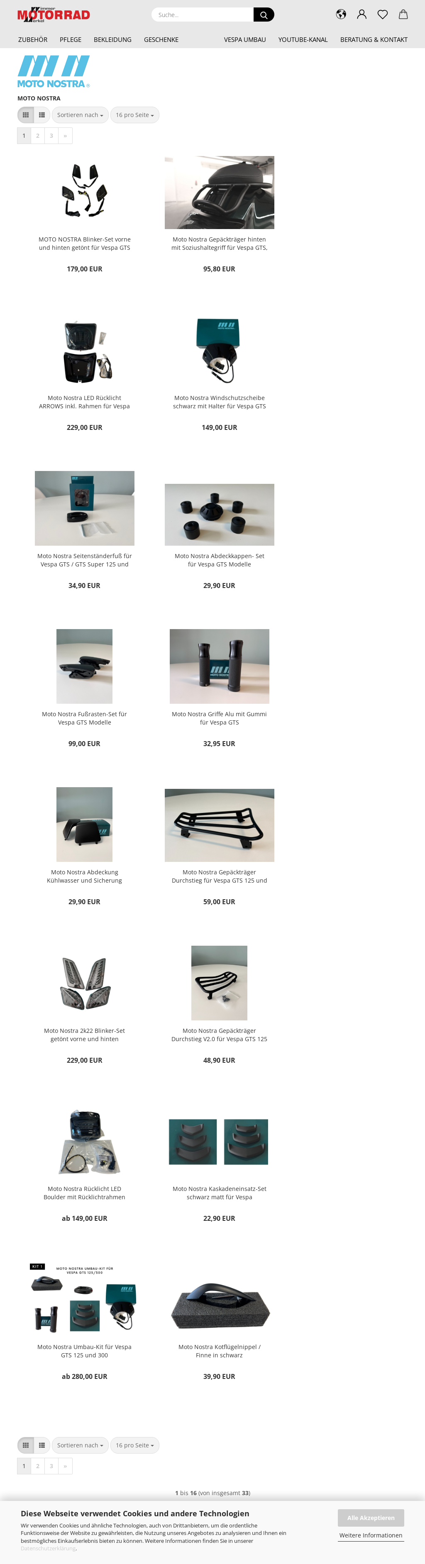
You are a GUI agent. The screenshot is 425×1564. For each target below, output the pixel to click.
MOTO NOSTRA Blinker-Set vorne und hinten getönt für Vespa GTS (82, 243)
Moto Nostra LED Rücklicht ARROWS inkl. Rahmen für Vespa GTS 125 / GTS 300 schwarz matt (342, 243)
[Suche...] (264, 14)
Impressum (241, 1282)
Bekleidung (113, 39)
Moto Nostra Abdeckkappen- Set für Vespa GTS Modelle (342, 403)
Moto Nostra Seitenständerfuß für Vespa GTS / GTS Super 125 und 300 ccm (212, 403)
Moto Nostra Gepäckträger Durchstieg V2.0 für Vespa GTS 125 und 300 (342, 723)
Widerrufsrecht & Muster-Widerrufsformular (283, 1322)
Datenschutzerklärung (48, 1548)
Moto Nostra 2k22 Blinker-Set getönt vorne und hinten (212, 723)
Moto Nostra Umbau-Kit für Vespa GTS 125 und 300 (342, 882)
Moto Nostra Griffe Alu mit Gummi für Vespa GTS (212, 563)
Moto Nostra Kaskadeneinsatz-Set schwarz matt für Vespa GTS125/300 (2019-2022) (212, 882)
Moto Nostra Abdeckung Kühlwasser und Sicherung (342, 563)
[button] (362, 14)
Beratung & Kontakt (374, 39)
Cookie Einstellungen (254, 1362)
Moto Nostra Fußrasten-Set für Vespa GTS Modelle (82, 563)
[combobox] (80, 115)
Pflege (70, 39)
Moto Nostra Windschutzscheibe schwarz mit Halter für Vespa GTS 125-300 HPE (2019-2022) (82, 403)
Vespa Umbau (245, 39)
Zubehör (32, 39)
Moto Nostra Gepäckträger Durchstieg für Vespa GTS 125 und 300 (82, 723)
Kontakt (237, 1295)
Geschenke (161, 39)
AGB (232, 1335)
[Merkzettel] (382, 14)
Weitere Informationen (371, 1535)
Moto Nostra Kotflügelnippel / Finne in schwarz (82, 1042)
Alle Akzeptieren (371, 1518)
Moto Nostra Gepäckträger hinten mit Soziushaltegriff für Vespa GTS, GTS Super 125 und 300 (212, 243)
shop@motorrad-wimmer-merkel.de (63, 1308)
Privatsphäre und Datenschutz (266, 1348)
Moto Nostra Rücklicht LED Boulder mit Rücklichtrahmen (82, 882)
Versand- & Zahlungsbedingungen (271, 1309)
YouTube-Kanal (303, 39)
